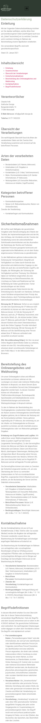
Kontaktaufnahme (12, 84)
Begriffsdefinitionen (13, 87)
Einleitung (9, 68)
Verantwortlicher (11, 71)
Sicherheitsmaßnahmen (14, 76)
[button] (27, 8)
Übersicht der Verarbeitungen (16, 73)
